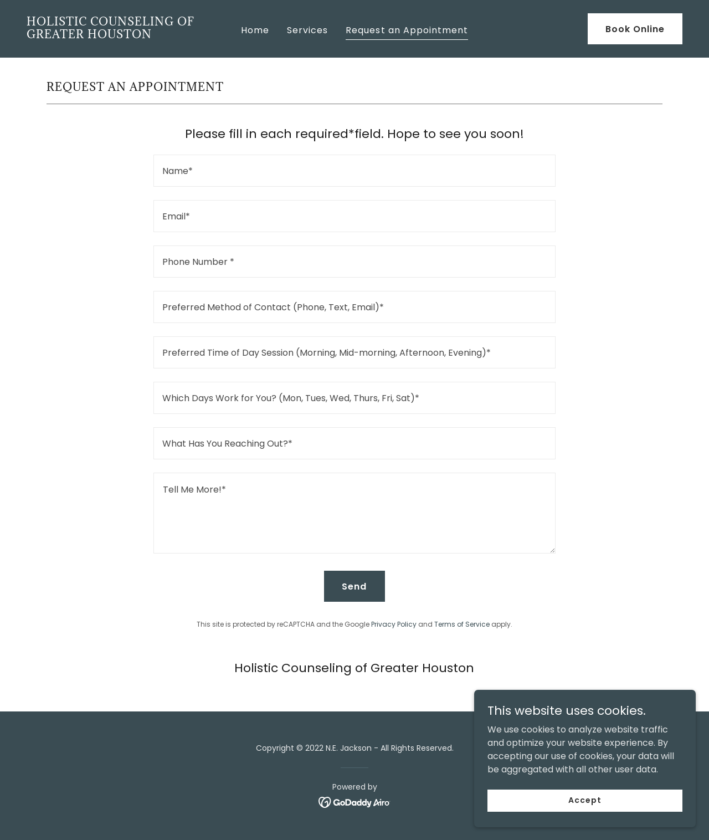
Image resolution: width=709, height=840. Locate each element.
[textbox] (354, 171)
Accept (584, 822)
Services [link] (307, 30)
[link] (114, 35)
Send (354, 586)
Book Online (635, 29)
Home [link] (255, 30)
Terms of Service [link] (462, 624)
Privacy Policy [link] (394, 624)
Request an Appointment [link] (406, 30)
